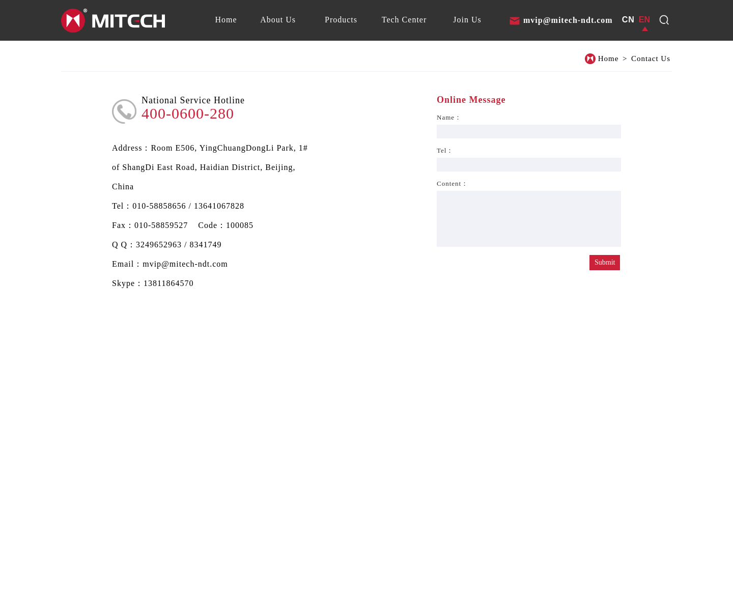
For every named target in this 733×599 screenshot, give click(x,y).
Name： (449, 117)
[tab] (225, 20)
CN (628, 19)
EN (644, 19)
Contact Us (650, 58)
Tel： (445, 150)
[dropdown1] (664, 20)
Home (608, 58)
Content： (452, 183)
